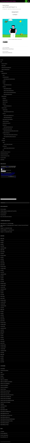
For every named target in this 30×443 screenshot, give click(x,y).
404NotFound (5, 109)
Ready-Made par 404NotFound (9, 111)
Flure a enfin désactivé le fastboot (6, 216)
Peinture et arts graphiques (6, 67)
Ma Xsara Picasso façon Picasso (15, 48)
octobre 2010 (3, 348)
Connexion (2, 431)
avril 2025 (2, 240)
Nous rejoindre (3, 157)
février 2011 (3, 341)
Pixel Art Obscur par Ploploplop (9, 148)
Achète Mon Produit (8, 228)
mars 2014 (2, 281)
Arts (1, 61)
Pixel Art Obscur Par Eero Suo (9, 115)
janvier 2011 (3, 343)
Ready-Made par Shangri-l (8, 94)
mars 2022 (2, 246)
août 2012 (2, 307)
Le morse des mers (6, 77)
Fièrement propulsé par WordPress (6, 441)
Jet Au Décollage (10, 223)
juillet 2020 (2, 249)
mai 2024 (2, 242)
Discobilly (4, 98)
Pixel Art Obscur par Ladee (8, 144)
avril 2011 (2, 337)
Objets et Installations (5, 69)
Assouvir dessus (3, 214)
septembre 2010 (3, 350)
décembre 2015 (3, 266)
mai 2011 (2, 335)
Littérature (2, 374)
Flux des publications (4, 433)
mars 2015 (2, 272)
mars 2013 (2, 294)
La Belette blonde (6, 121)
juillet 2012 (2, 309)
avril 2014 (2, 279)
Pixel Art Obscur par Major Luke (6, 396)
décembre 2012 (3, 300)
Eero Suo (4, 113)
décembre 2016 (3, 255)
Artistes (2, 71)
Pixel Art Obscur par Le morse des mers (7, 394)
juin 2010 (2, 356)
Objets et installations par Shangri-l (10, 92)
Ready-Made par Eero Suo (8, 117)
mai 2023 (2, 244)
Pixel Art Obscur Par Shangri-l (9, 90)
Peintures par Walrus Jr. (4, 387)
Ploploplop (5, 146)
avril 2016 (2, 259)
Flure (4, 75)
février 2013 (3, 296)
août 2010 (2, 352)
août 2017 (2, 253)
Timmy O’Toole (5, 102)
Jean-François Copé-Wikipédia (8, 119)
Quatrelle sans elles (6, 132)
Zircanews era (4, 96)
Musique (2, 376)
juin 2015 (2, 270)
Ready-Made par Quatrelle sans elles (10, 136)
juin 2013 (2, 290)
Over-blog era (4, 107)
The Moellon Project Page (5, 155)
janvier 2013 (3, 298)
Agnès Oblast (3, 225)
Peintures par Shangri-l (7, 88)
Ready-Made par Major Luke (5, 417)
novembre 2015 (3, 268)
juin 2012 (2, 311)
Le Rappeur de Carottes (6, 123)
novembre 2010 (3, 346)
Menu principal (28, 1)
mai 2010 (2, 358)
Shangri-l (4, 86)
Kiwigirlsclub (5, 100)
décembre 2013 (3, 283)
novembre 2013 (3, 285)
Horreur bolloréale (3, 212)
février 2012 (3, 318)
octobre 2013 (3, 287)
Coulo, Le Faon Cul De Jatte (15, 52)
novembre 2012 (3, 302)
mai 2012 (2, 313)
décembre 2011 (3, 322)
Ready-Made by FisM (4, 409)
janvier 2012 (3, 320)
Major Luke (4, 125)
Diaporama (2, 159)
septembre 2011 (3, 328)
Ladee (4, 142)
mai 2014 (2, 277)
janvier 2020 (3, 251)
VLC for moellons (3, 209)
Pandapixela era (4, 73)
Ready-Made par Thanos (7, 84)
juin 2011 (2, 333)
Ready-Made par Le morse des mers (6, 415)
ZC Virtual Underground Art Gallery (8, 1)
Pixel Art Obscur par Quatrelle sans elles (10, 134)
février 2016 (3, 262)
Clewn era (3, 140)
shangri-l (2, 228)
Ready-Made (3, 65)
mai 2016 (2, 257)
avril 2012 (2, 315)
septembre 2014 (3, 274)
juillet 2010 (2, 354)
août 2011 (2, 330)
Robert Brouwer (3, 223)
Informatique (3, 368)
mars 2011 (2, 339)
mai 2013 (2, 292)
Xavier (4, 138)
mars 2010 (2, 361)
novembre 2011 (3, 324)
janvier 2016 (3, 264)
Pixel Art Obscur (6, 5)
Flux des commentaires (4, 435)
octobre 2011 (3, 326)
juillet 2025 (2, 238)
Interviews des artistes (4, 370)
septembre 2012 (3, 305)
